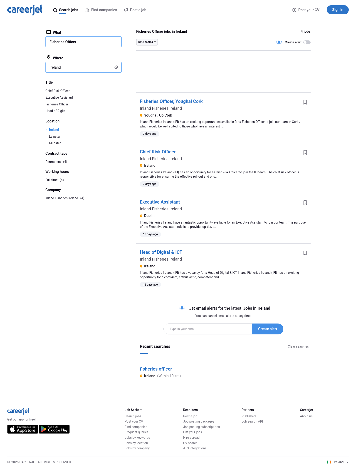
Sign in (337, 9)
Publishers (249, 416)
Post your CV (305, 10)
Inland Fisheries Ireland (161, 108)
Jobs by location (136, 443)
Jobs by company (137, 448)
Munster (55, 143)
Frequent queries (136, 432)
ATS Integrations (195, 448)
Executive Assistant (160, 202)
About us (306, 416)
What (53, 32)
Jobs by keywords (137, 437)
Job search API (252, 421)
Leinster (54, 136)
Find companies (136, 427)
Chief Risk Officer (158, 151)
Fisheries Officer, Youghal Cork (171, 101)
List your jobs (192, 432)
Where (54, 57)
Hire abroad (191, 437)
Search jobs (133, 416)
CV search (190, 443)
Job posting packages (198, 421)
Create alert (267, 329)
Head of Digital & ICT (161, 252)
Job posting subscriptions (201, 427)
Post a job (190, 416)
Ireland (54, 130)
